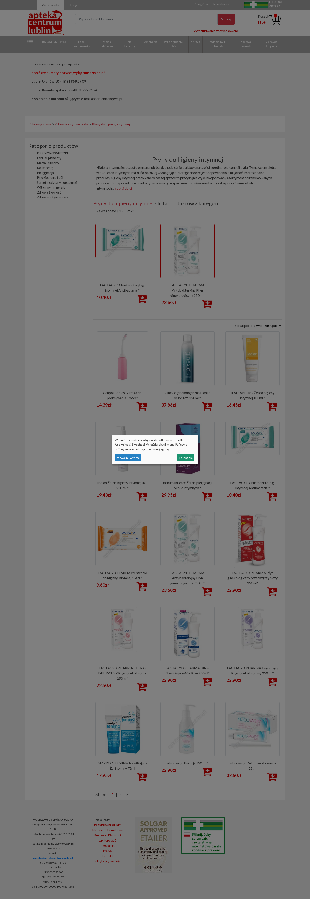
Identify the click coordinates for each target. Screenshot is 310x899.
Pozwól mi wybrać (128, 457)
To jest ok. (186, 457)
